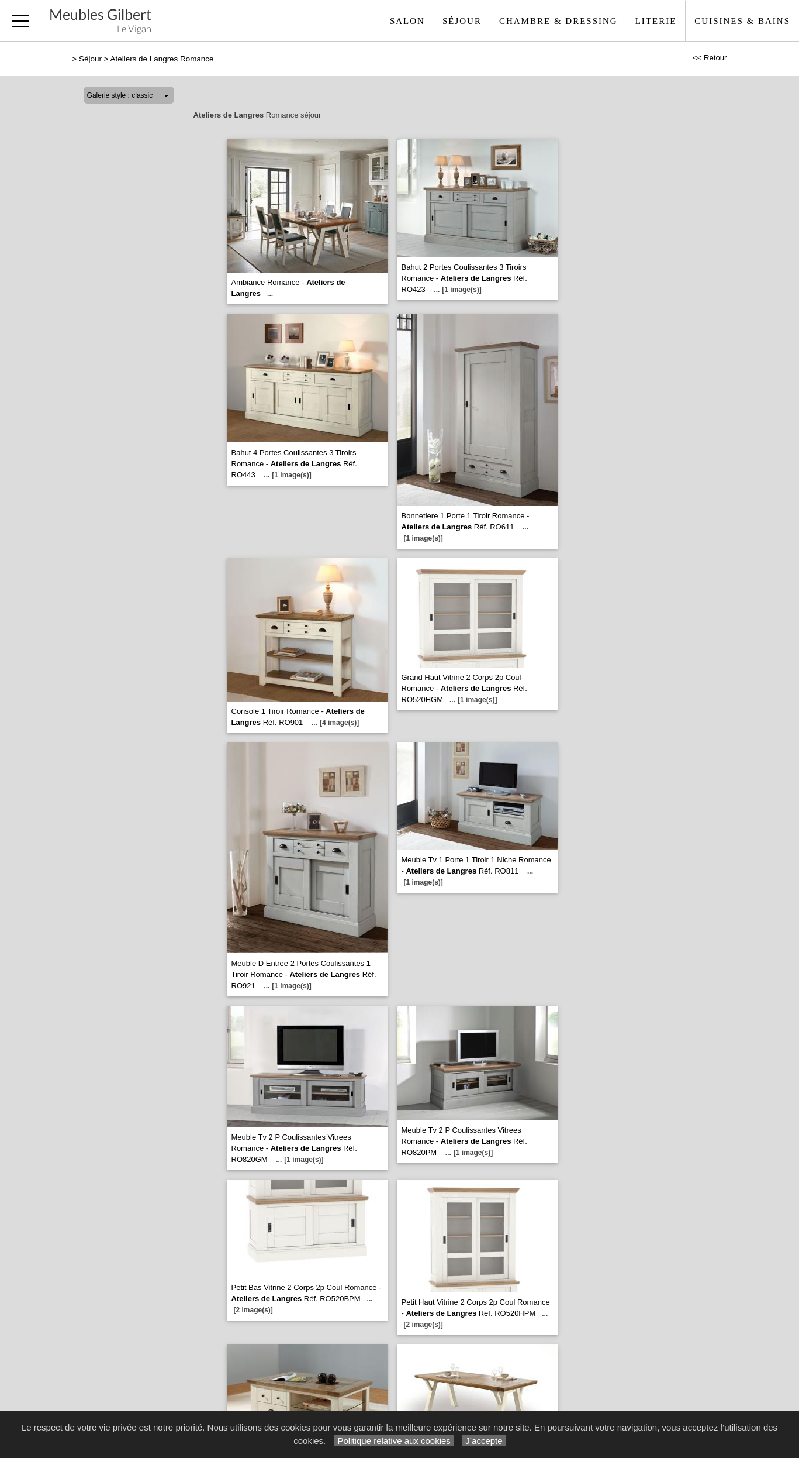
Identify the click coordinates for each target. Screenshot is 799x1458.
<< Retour (710, 57)
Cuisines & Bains (742, 21)
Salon (407, 21)
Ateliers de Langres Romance (162, 58)
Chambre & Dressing (558, 21)
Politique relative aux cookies (394, 1441)
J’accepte (484, 1441)
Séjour (462, 21)
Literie (656, 21)
